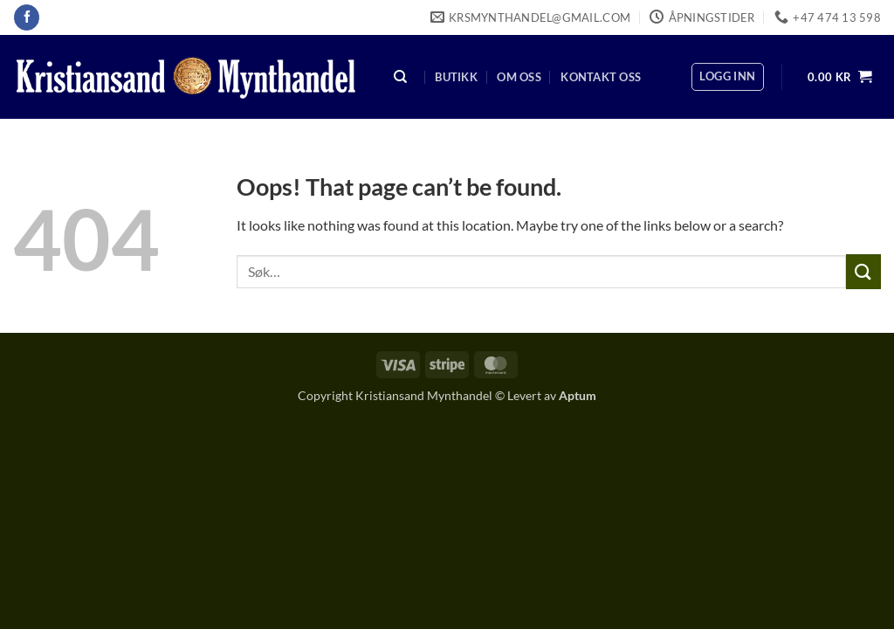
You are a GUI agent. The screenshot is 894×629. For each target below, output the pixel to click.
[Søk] (401, 77)
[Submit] (863, 271)
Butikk (456, 77)
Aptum (577, 395)
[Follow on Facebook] (26, 17)
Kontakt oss (600, 77)
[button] (727, 77)
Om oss (519, 77)
